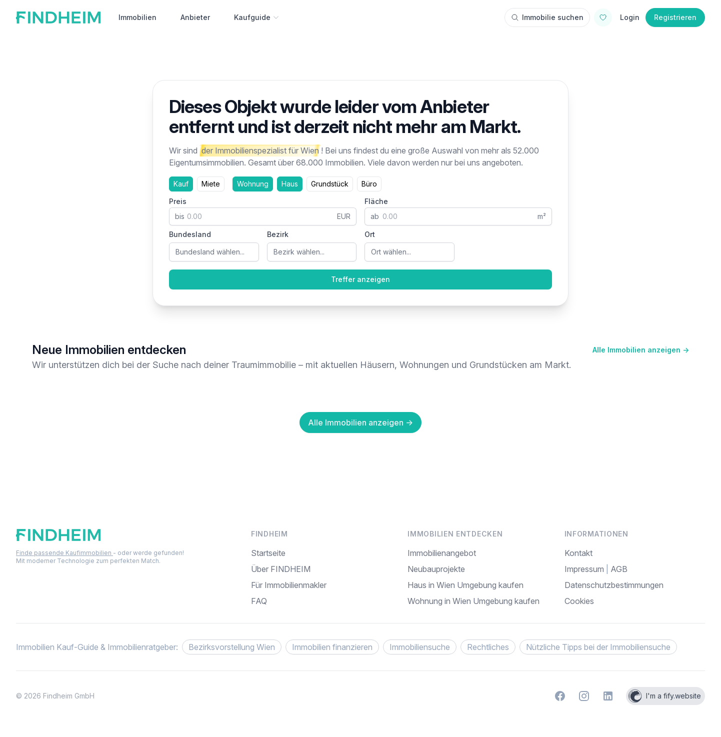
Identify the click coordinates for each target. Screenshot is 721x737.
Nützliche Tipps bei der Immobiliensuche (598, 647)
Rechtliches (488, 647)
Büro (369, 184)
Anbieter (195, 17)
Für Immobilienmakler (288, 585)
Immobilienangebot (442, 553)
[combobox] (214, 252)
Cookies (579, 601)
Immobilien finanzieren (332, 647)
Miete (211, 184)
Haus (290, 184)
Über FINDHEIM (280, 569)
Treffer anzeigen (360, 279)
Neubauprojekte (436, 569)
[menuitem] (634, 601)
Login (630, 17)
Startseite (268, 553)
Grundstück (329, 184)
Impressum (585, 569)
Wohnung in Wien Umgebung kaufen (474, 601)
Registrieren (675, 17)
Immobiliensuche (420, 647)
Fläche (376, 201)
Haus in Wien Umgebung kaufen (466, 585)
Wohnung (252, 184)
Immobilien (137, 17)
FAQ (259, 601)
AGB (619, 569)
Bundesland (190, 234)
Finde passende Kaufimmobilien (64, 552)
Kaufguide (257, 17)
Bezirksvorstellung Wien (231, 647)
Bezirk (277, 234)
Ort (369, 234)
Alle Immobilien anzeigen (640, 350)
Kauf (181, 184)
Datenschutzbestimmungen (614, 585)
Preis (177, 201)
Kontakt (578, 553)
